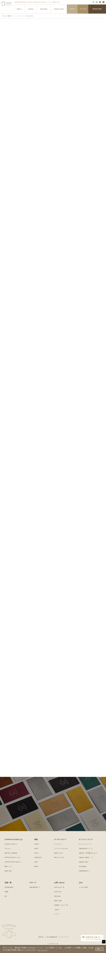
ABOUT (19, 9)
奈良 (6, 901)
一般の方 (57, 914)
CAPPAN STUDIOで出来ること (14, 866)
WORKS (31, 9)
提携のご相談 (58, 905)
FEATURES (44, 9)
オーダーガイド (59, 849)
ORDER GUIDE (58, 9)
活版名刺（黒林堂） (85, 862)
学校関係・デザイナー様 (61, 910)
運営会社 (40, 942)
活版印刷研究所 (83, 876)
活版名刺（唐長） (84, 866)
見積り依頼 (57, 901)
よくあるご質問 (83, 892)
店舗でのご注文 (59, 858)
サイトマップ (65, 942)
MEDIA (36, 871)
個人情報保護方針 (52, 942)
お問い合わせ (58, 896)
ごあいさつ (8, 853)
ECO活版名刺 (83, 871)
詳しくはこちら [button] (49, 950)
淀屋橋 (7, 896)
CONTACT (72, 9)
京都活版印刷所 (9, 892)
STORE (83, 9)
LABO (36, 866)
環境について (9, 871)
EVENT (36, 858)
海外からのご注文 (59, 862)
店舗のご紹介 (9, 876)
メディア (57, 919)
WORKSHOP (38, 862)
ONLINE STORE (97, 9)
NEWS (36, 853)
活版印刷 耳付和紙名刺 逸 (88, 858)
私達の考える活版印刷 (11, 858)
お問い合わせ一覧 (59, 892)
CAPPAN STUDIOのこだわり (13, 862)
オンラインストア (84, 849)
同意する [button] (99, 949)
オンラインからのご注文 (61, 853)
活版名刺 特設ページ (85, 853)
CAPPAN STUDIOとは (11, 849)
